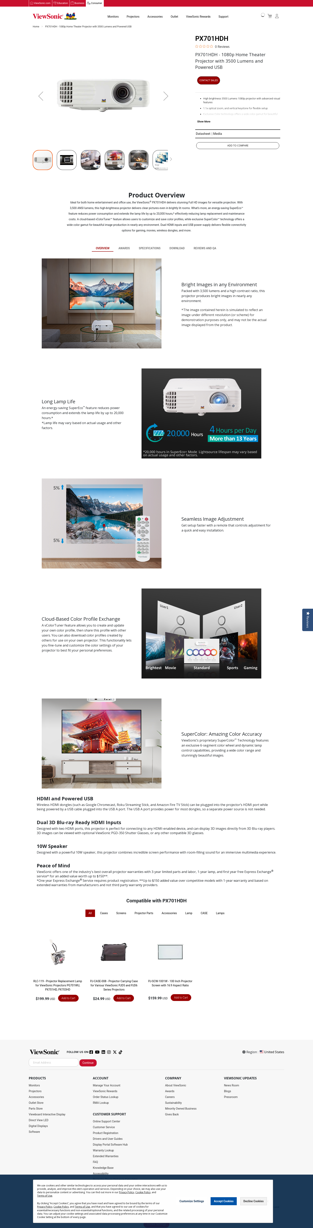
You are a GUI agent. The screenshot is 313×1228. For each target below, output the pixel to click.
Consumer (96, 3)
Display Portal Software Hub (110, 1144)
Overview (103, 248)
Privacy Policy (126, 1192)
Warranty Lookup (103, 1150)
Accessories (155, 16)
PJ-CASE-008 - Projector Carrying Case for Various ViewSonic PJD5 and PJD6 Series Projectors (114, 985)
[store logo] (55, 16)
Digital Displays (38, 1126)
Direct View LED (38, 1120)
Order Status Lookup (105, 1097)
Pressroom (231, 1097)
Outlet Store (36, 1103)
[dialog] (156, 1201)
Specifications (149, 248)
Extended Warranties (105, 1156)
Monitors (113, 16)
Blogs (227, 1091)
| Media (217, 134)
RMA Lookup (101, 1103)
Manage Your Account (106, 1085)
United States (271, 1052)
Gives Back (172, 1114)
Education (62, 3)
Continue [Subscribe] (88, 1063)
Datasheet (203, 134)
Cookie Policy (143, 1192)
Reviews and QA (205, 248)
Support (223, 16)
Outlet (174, 16)
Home (36, 26)
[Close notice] (267, 1201)
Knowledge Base (103, 1168)
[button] (41, 96)
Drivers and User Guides (108, 1139)
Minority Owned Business (181, 1108)
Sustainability (173, 1103)
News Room (231, 1085)
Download (177, 248)
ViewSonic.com (42, 3)
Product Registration (105, 1133)
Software (34, 1132)
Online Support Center (106, 1121)
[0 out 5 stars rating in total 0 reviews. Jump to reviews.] (212, 47)
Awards (124, 248)
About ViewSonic (175, 1085)
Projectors (133, 16)
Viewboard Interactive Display (47, 1114)
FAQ (95, 1162)
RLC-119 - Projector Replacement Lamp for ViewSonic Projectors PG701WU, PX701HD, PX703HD (57, 985)
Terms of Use (44, 1195)
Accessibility (100, 1173)
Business (79, 3)
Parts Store (36, 1108)
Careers (170, 1097)
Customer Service (104, 1127)
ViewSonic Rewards (198, 16)
